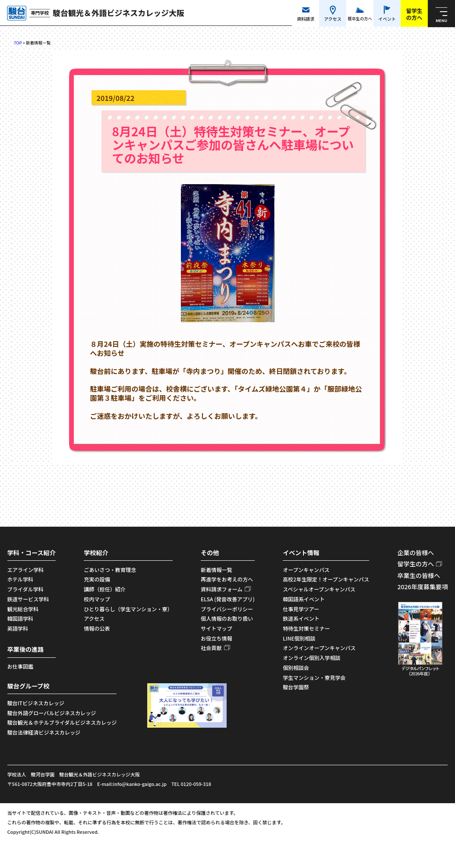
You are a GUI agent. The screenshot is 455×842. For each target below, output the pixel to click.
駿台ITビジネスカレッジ (35, 703)
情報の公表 (97, 628)
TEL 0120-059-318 (191, 783)
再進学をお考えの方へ (227, 579)
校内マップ (97, 599)
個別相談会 (296, 667)
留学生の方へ (415, 563)
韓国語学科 (20, 618)
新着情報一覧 (216, 569)
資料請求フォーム (222, 589)
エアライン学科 (25, 569)
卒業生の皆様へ (418, 575)
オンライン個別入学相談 (311, 657)
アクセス (94, 618)
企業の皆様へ (415, 552)
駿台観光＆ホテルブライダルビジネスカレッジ (62, 722)
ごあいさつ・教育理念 (110, 569)
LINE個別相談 (299, 638)
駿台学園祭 (296, 687)
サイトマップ (216, 628)
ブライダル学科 (25, 589)
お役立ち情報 (216, 638)
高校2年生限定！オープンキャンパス (326, 579)
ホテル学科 (20, 579)
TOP (18, 43)
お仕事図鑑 (20, 666)
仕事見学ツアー (301, 609)
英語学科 (17, 628)
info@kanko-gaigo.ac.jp (140, 783)
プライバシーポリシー (227, 609)
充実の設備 (97, 579)
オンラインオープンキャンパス (319, 647)
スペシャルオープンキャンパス (319, 589)
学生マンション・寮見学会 (314, 677)
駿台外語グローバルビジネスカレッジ (51, 712)
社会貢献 (211, 647)
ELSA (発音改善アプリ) (228, 599)
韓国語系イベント (304, 599)
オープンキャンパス (306, 569)
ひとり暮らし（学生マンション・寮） (128, 609)
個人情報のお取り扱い (227, 618)
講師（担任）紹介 (105, 589)
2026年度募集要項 (422, 586)
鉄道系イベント (301, 618)
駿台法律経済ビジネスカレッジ (44, 732)
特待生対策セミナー (306, 628)
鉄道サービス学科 (28, 599)
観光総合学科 (23, 609)
